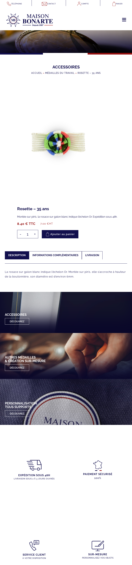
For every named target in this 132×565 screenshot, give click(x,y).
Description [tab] (17, 255)
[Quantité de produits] (28, 234)
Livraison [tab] (92, 255)
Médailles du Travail (60, 73)
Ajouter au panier (62, 234)
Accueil (36, 73)
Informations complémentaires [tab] (55, 255)
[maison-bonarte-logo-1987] (29, 10)
